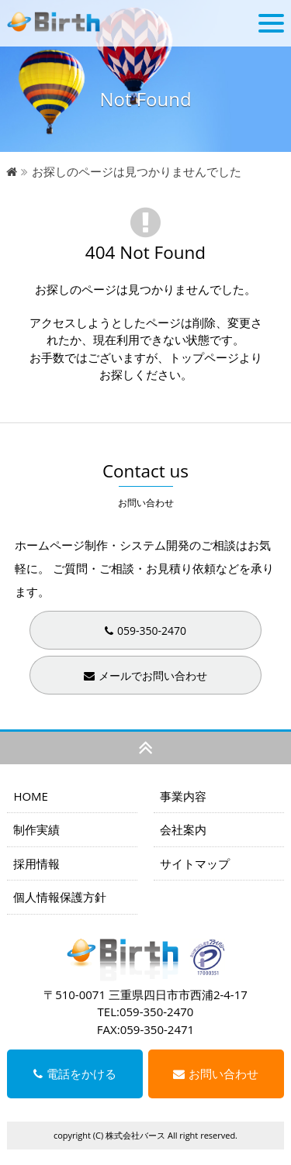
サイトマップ (195, 863)
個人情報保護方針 (59, 897)
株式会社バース (135, 1135)
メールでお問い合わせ (145, 675)
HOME (30, 796)
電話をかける (74, 1073)
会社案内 (183, 829)
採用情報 (36, 863)
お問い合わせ (215, 1073)
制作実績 (36, 829)
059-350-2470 (145, 630)
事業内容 (183, 796)
